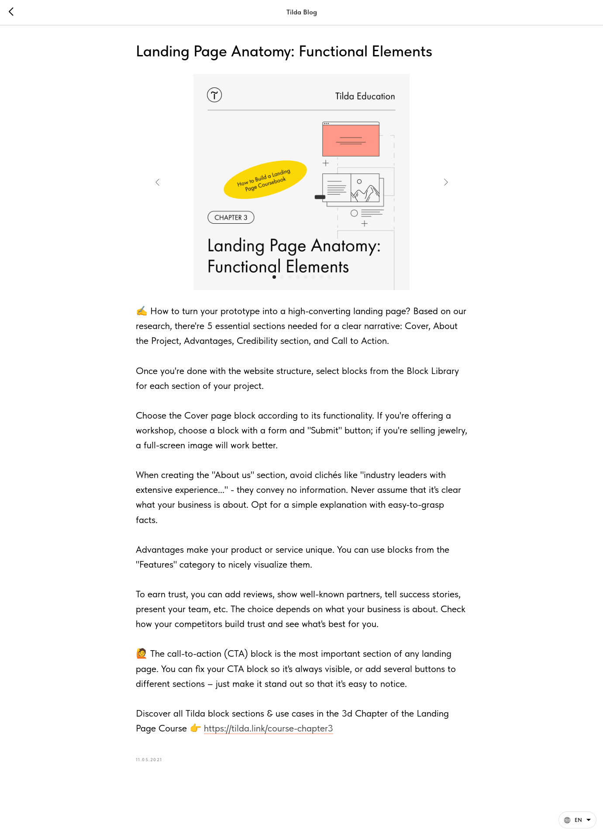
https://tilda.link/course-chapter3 (268, 728)
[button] (577, 820)
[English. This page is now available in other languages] (577, 819)
